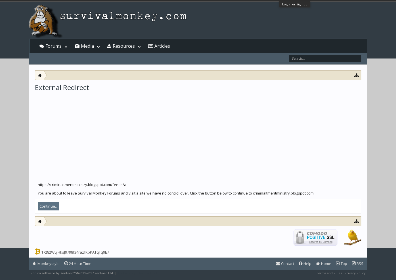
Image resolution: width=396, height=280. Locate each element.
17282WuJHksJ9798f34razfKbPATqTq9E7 (75, 252)
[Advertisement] (198, 134)
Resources (124, 46)
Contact (285, 263)
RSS (357, 263)
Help (305, 263)
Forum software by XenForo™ (72, 273)
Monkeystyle (46, 263)
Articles (162, 46)
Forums (53, 46)
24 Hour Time (77, 263)
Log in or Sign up (294, 4)
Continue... (48, 206)
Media (87, 46)
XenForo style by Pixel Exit (137, 273)
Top (341, 263)
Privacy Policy (355, 273)
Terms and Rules (329, 273)
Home (323, 263)
